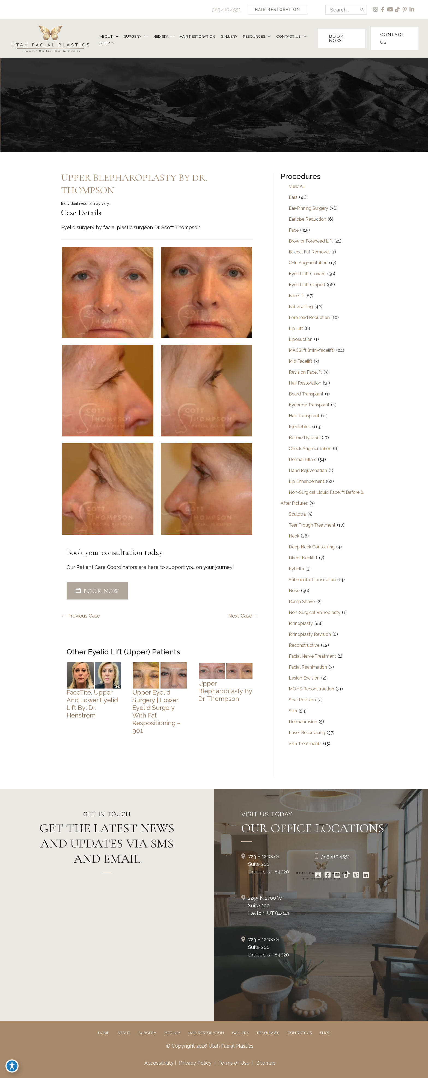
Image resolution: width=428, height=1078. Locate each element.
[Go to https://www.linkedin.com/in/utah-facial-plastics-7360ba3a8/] (365, 876)
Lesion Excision (304, 678)
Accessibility (158, 1063)
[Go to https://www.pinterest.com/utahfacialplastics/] (356, 876)
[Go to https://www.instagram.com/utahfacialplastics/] (318, 876)
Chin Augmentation (308, 263)
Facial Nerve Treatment (312, 656)
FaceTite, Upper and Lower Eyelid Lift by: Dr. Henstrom (92, 704)
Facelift (296, 296)
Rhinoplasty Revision (310, 634)
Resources (268, 1033)
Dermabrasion (303, 722)
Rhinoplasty (301, 623)
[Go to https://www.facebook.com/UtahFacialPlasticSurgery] (327, 876)
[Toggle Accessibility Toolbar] (12, 1066)
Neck (294, 536)
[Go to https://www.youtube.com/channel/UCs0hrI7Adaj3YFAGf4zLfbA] (337, 876)
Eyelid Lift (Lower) (307, 274)
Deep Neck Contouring (312, 547)
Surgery (147, 1033)
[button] (276, 9)
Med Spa (172, 1033)
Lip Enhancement (306, 481)
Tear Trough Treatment (312, 525)
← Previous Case (80, 616)
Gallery (240, 1033)
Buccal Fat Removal (309, 252)
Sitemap (265, 1063)
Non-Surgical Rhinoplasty (314, 612)
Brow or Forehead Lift (311, 241)
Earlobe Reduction (307, 219)
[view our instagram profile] (375, 9)
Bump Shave (302, 601)
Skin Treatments (305, 743)
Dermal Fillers (302, 459)
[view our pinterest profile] (404, 9)
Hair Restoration (305, 383)
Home (103, 1033)
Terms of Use (234, 1063)
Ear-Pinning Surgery (308, 208)
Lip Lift (296, 328)
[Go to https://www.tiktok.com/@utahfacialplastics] (346, 876)
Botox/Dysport (304, 438)
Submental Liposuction (312, 580)
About (123, 1033)
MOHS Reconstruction (311, 689)
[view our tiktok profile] (397, 9)
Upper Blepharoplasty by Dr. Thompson (225, 691)
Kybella (296, 569)
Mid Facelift (300, 361)
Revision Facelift (305, 372)
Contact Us (299, 1033)
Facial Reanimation (308, 667)
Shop (325, 1033)
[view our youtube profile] (390, 9)
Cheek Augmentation (310, 448)
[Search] (361, 9)
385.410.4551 (225, 9)
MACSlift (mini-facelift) (312, 350)
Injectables (300, 427)
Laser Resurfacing (307, 733)
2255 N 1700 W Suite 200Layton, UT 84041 (268, 905)
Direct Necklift (303, 558)
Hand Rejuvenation (308, 470)
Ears (293, 197)
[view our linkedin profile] (412, 9)
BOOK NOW (97, 591)
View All (297, 186)
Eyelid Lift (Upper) (307, 285)
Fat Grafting (301, 306)
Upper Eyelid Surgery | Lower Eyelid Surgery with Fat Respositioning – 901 (156, 711)
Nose (294, 590)
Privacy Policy (195, 1063)
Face (294, 230)
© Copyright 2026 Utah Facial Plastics (210, 1046)
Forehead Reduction (309, 317)
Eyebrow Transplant (309, 405)
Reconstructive (304, 645)
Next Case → (243, 616)
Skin (293, 711)
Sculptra (297, 514)
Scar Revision (302, 700)
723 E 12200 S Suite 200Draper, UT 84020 (268, 864)
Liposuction (301, 339)
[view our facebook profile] (382, 9)
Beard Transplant (306, 394)
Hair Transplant (304, 416)
